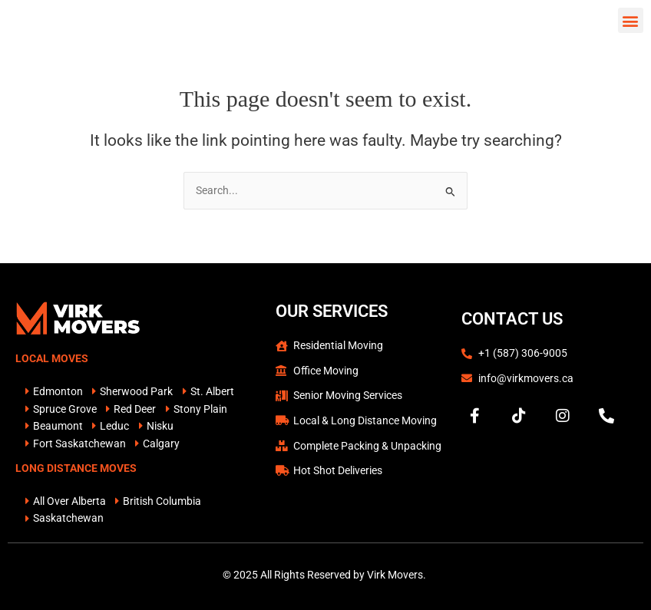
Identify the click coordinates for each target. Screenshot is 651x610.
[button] (630, 26)
